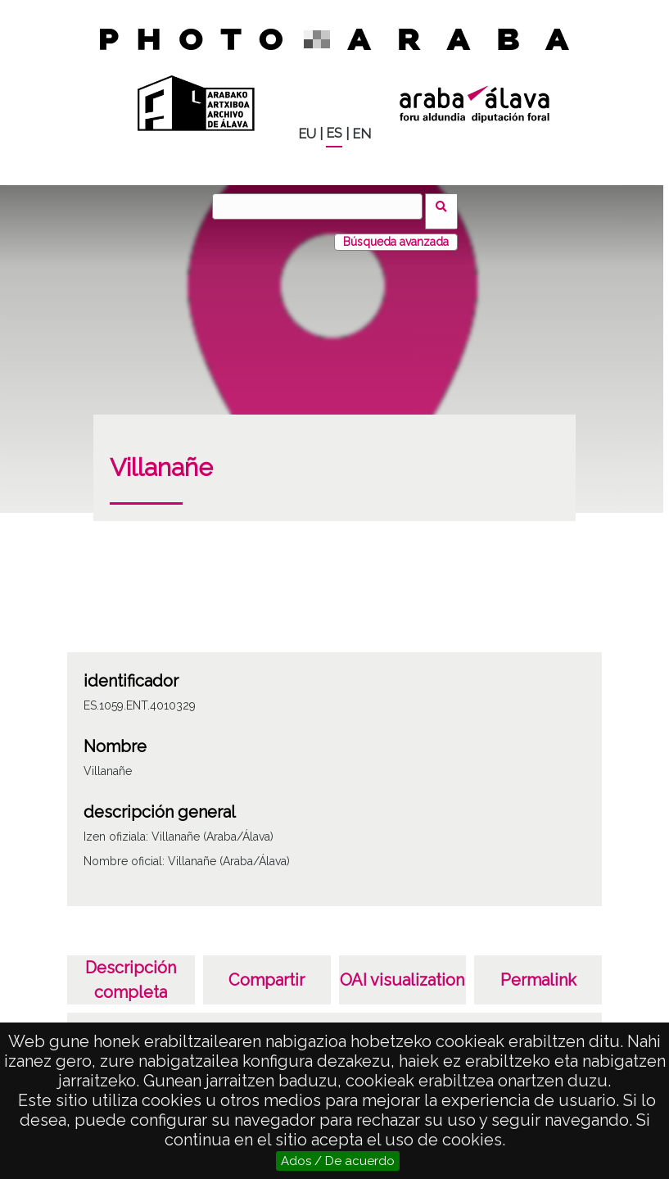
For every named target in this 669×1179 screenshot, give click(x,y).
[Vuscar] (322, 206)
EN (361, 134)
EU (307, 134)
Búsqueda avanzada (396, 231)
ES (334, 133)
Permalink (538, 970)
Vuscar (447, 205)
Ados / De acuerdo (338, 1161)
